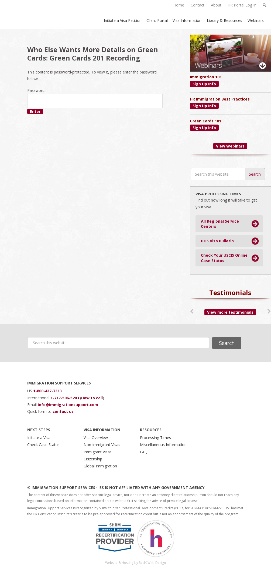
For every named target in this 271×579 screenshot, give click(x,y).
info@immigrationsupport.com (68, 404)
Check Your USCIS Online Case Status (224, 258)
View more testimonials (230, 312)
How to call (92, 397)
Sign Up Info (204, 83)
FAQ (143, 451)
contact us (63, 411)
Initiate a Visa (38, 437)
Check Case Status (43, 444)
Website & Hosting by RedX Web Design (135, 562)
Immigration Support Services (37, 14)
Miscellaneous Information (163, 444)
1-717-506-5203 (65, 397)
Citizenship (93, 458)
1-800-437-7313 (47, 390)
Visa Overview (96, 437)
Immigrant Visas (98, 451)
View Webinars (230, 146)
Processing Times (155, 437)
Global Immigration (100, 465)
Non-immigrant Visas (102, 444)
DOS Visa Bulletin (217, 240)
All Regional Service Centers (220, 224)
